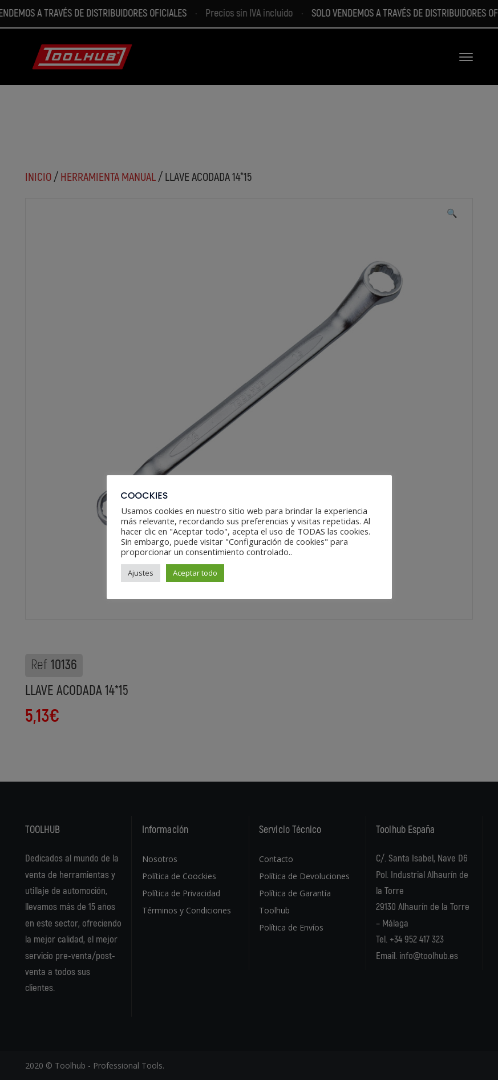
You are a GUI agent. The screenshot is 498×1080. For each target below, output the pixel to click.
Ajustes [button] (140, 573)
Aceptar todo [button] (195, 573)
